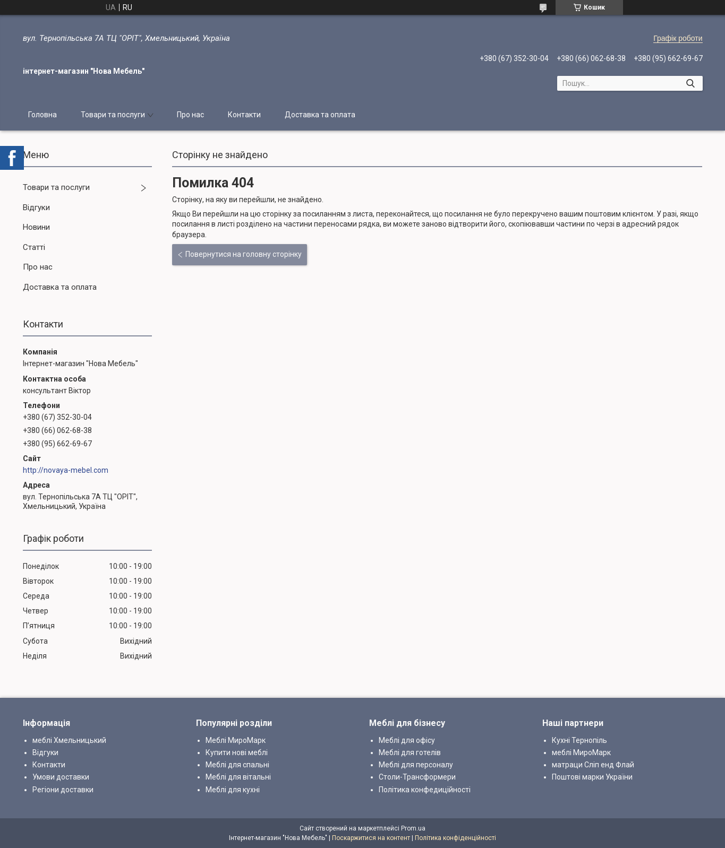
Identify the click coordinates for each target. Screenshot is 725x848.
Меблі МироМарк (236, 740)
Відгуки (36, 207)
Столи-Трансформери (417, 777)
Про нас (190, 114)
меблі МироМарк (581, 752)
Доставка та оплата (320, 114)
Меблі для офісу (407, 740)
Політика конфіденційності (455, 838)
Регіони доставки (62, 789)
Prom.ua (413, 828)
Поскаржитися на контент (371, 838)
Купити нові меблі (237, 752)
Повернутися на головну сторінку (243, 254)
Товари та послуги (113, 114)
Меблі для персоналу (416, 764)
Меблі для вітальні (238, 777)
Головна (42, 114)
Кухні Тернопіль (579, 740)
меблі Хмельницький (69, 740)
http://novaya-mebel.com (65, 470)
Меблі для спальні (237, 764)
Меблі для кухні (233, 789)
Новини (36, 227)
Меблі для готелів (410, 752)
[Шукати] (691, 83)
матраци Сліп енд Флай (593, 764)
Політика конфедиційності (425, 789)
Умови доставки (60, 777)
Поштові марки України (592, 777)
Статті (34, 247)
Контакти (244, 114)
